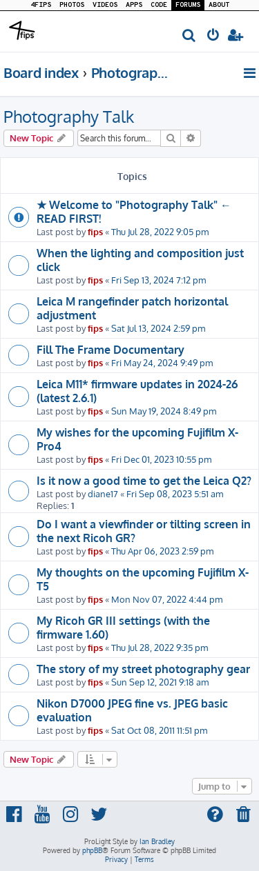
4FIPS (40, 5)
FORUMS (187, 5)
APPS (134, 5)
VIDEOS (105, 5)
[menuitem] (189, 36)
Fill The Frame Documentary (110, 350)
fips (95, 231)
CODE (159, 5)
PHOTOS (71, 5)
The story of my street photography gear (143, 669)
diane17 (103, 493)
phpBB (92, 850)
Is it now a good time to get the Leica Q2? (144, 481)
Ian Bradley (157, 841)
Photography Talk (68, 116)
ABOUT (219, 5)
